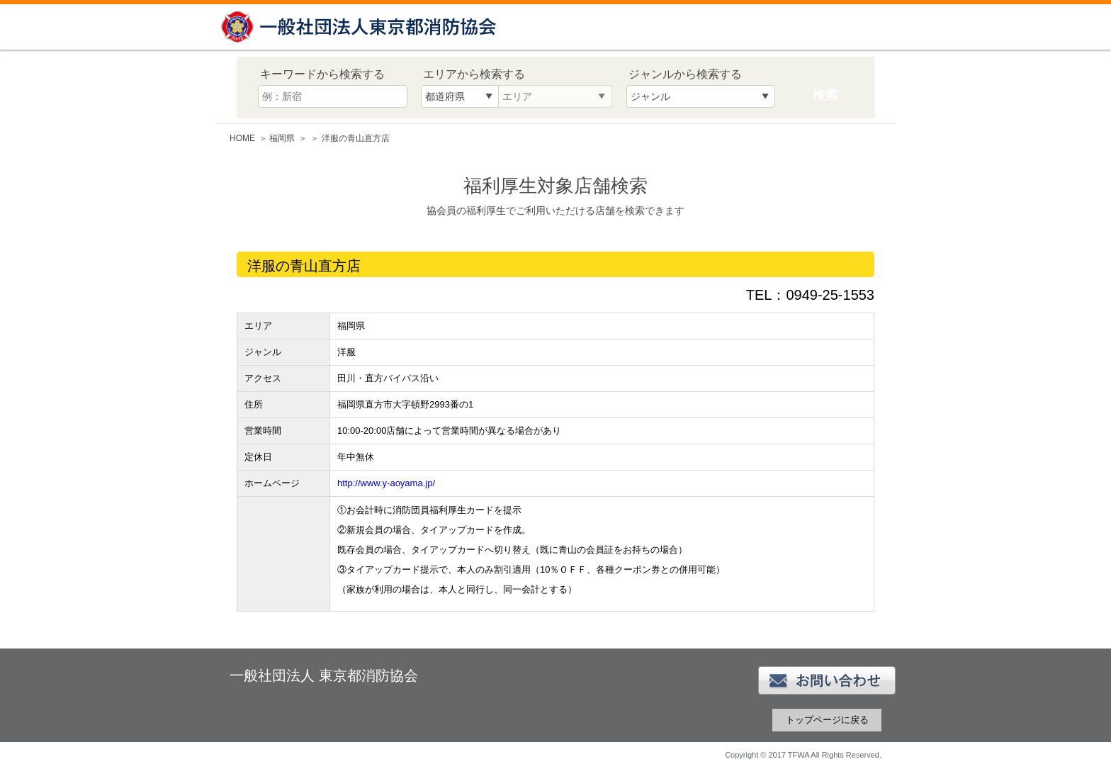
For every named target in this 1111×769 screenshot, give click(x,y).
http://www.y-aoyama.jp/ (386, 483)
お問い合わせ (827, 680)
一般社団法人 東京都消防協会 (360, 26)
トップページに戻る (827, 719)
